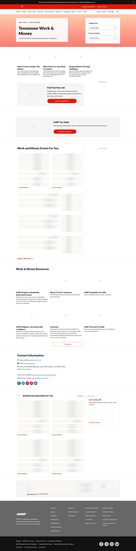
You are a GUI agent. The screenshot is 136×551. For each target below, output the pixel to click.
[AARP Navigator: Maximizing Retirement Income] (32, 288)
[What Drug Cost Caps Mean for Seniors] (55, 63)
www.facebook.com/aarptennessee (44, 375)
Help (109, 11)
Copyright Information (45, 544)
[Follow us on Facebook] (101, 544)
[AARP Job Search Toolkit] (100, 319)
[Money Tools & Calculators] (66, 285)
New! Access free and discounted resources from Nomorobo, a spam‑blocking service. (67, 2)
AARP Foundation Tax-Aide (95, 292)
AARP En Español (73, 512)
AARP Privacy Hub (28, 541)
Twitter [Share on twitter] (23, 383)
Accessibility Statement (54, 541)
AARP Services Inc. (91, 523)
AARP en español (101, 11)
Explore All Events (24, 258)
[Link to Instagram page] (112, 544)
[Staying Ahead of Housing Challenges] (81, 63)
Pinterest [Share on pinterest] (27, 383)
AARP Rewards (55, 523)
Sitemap (18, 541)
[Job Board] (66, 322)
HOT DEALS (94, 400)
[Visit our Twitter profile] (106, 544)
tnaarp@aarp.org (29, 363)
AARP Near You (55, 531)
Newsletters (71, 515)
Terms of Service (41, 541)
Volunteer (53, 515)
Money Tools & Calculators (61, 292)
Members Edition (102, 6)
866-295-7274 (36, 360)
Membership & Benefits (88, 6)
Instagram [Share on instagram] (31, 383)
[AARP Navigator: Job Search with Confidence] (32, 322)
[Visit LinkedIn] (117, 544)
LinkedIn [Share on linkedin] (35, 383)
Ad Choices (19, 547)
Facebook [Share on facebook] (19, 383)
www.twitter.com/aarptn (40, 378)
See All (80, 396)
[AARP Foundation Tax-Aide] (100, 284)
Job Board (54, 327)
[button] (114, 8)
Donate (53, 512)
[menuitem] (18, 12)
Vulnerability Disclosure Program (64, 544)
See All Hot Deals (94, 422)
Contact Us (71, 508)
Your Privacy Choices (30, 547)
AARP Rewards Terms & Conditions (26, 544)
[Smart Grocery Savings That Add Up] (29, 62)
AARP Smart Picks (56, 527)
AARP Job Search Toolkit (94, 327)
